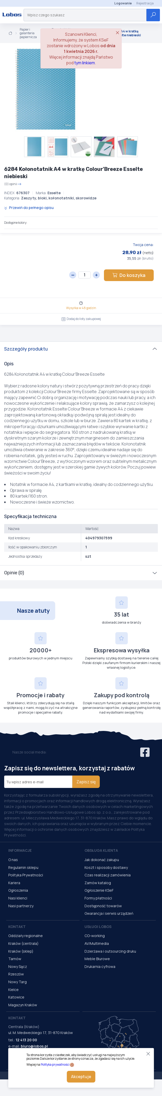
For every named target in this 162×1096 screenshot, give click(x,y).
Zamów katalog (97, 882)
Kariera (14, 882)
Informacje (20, 850)
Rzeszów (16, 974)
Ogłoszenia (18, 890)
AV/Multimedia (96, 943)
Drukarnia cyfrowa (99, 966)
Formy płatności (98, 898)
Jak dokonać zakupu (101, 859)
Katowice (16, 997)
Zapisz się (86, 782)
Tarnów (14, 958)
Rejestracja (145, 3)
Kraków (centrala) (23, 943)
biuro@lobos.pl (34, 1046)
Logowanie (123, 3)
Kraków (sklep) (20, 951)
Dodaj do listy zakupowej (81, 319)
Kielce (13, 989)
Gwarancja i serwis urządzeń (108, 913)
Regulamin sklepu (23, 867)
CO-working (94, 935)
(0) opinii (13, 184)
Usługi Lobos (97, 926)
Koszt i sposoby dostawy (106, 867)
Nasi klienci (17, 898)
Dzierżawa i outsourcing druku (110, 951)
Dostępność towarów (103, 905)
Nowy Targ (17, 981)
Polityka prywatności (55, 1064)
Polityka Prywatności (25, 874)
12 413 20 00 (26, 1039)
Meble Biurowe (97, 958)
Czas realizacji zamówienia (107, 874)
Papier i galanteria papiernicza (28, 33)
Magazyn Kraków (22, 1004)
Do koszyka (128, 275)
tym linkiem (84, 63)
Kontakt (17, 926)
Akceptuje (81, 1076)
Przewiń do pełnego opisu (29, 207)
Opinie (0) (14, 573)
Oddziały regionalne (25, 935)
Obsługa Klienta (101, 850)
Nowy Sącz (17, 966)
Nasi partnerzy (20, 905)
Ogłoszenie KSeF (99, 890)
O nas (13, 859)
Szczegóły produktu (26, 349)
